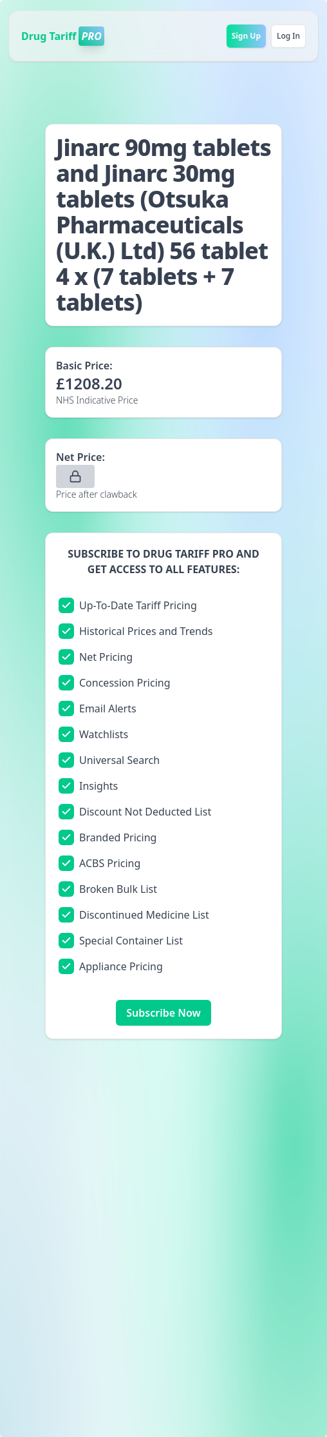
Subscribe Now (163, 1013)
